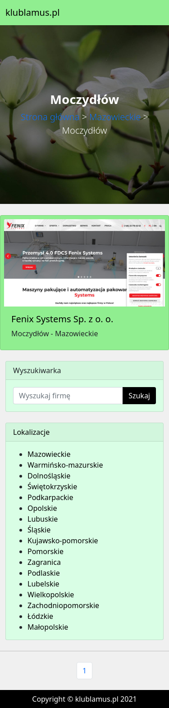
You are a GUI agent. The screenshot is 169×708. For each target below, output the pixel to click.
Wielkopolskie (50, 595)
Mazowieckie (115, 117)
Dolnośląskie (48, 476)
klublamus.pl (32, 12)
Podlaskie (43, 573)
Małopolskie (47, 627)
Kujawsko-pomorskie (62, 541)
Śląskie (38, 530)
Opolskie (42, 508)
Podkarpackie (50, 497)
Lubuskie (42, 519)
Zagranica (44, 562)
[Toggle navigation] (151, 13)
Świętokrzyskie (52, 487)
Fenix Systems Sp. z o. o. (62, 319)
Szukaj (139, 396)
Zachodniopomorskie (63, 605)
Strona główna (50, 117)
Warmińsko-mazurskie (65, 465)
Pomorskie (45, 551)
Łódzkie (40, 616)
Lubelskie (43, 584)
